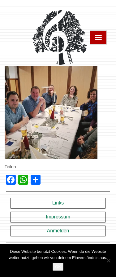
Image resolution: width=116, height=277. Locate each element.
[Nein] (108, 260)
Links (58, 202)
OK (58, 266)
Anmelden (58, 230)
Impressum (58, 216)
